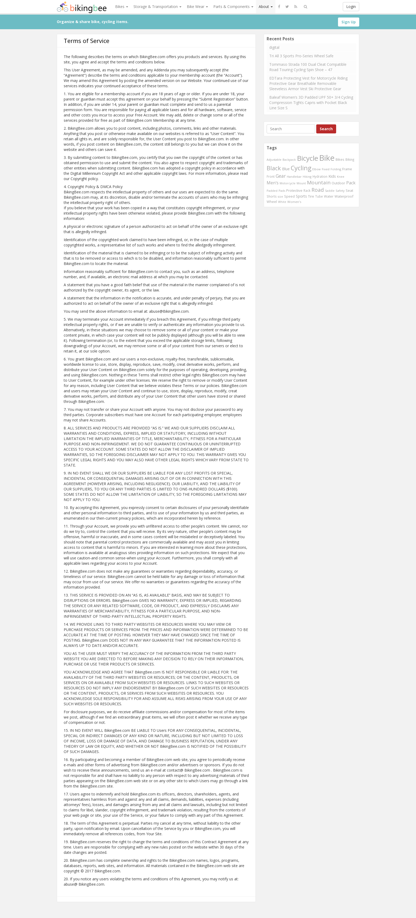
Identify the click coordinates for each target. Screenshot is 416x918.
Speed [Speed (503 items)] (289, 196)
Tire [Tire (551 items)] (311, 196)
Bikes (121, 6)
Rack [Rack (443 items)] (307, 190)
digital (274, 47)
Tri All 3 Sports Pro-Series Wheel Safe (301, 55)
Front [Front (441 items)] (271, 176)
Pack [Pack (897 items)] (351, 183)
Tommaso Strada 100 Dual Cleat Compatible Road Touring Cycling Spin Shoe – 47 (307, 67)
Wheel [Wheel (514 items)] (272, 201)
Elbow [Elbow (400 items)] (316, 169)
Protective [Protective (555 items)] (294, 190)
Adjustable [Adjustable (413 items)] (274, 160)
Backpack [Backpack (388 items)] (289, 160)
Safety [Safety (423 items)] (340, 191)
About (266, 6)
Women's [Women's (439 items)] (294, 202)
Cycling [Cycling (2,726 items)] (301, 168)
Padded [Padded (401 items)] (272, 191)
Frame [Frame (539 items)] (347, 169)
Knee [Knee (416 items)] (340, 177)
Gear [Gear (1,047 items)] (281, 176)
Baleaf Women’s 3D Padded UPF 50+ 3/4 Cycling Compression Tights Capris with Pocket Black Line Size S (311, 102)
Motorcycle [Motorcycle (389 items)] (288, 183)
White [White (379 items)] (282, 202)
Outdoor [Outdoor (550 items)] (338, 183)
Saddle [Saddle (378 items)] (330, 191)
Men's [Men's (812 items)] (273, 183)
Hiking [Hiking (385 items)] (307, 177)
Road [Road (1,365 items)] (317, 189)
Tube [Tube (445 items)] (319, 196)
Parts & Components (233, 6)
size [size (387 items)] (280, 196)
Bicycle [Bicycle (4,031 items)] (307, 158)
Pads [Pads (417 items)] (282, 191)
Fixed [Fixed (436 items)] (326, 169)
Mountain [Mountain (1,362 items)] (319, 182)
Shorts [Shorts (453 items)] (272, 196)
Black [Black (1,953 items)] (274, 168)
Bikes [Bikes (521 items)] (340, 159)
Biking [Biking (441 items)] (349, 159)
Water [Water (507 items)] (328, 196)
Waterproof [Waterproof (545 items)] (344, 196)
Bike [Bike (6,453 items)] (327, 158)
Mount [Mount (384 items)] (301, 183)
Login (351, 6)
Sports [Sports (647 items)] (301, 196)
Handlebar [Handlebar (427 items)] (294, 177)
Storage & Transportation (157, 6)
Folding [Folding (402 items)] (336, 169)
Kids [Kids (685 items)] (332, 176)
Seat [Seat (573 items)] (349, 190)
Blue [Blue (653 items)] (286, 168)
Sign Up (348, 21)
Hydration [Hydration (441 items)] (320, 176)
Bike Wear (197, 6)
